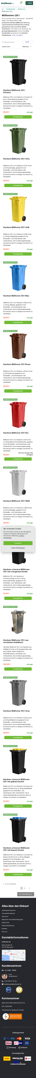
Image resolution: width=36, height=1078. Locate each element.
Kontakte (4, 928)
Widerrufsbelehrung (8, 925)
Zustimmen (18, 543)
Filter (27, 42)
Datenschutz (5, 922)
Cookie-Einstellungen (18, 548)
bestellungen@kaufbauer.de (12, 984)
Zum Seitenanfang (25, 894)
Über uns (4, 931)
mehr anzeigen (17, 35)
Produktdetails (18, 117)
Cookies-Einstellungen (18, 1064)
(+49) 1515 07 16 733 (10, 981)
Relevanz (26, 47)
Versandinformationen (8, 913)
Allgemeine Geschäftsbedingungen (12, 919)
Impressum (5, 916)
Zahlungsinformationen (8, 910)
